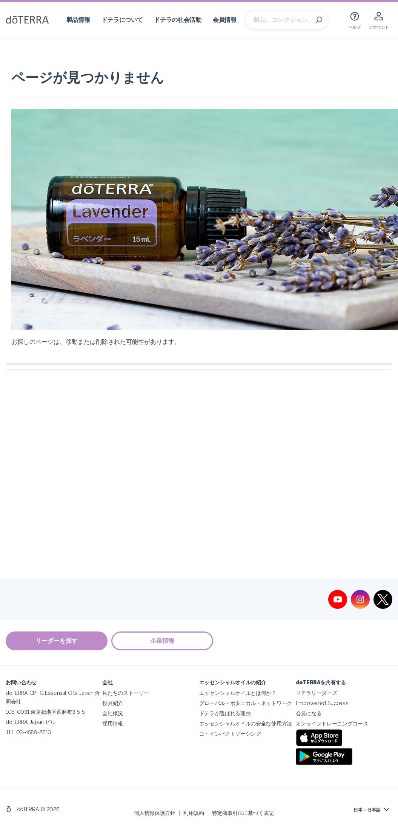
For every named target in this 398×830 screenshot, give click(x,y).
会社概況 (112, 713)
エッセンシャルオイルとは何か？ (238, 693)
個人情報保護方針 (154, 813)
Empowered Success (322, 703)
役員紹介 (112, 703)
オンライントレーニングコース (332, 723)
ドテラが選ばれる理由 (225, 713)
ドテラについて (122, 19)
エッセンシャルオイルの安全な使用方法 (245, 723)
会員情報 (225, 19)
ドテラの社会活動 (177, 19)
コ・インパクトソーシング (230, 733)
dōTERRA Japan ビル (30, 722)
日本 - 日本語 (367, 810)
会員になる (308, 713)
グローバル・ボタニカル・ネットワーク (245, 703)
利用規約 (193, 813)
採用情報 (112, 723)
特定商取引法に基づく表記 (243, 813)
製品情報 (78, 19)
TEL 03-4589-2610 (28, 732)
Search (318, 20)
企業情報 (162, 640)
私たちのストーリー (125, 693)
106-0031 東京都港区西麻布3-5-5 (45, 711)
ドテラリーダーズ (316, 693)
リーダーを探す (56, 640)
